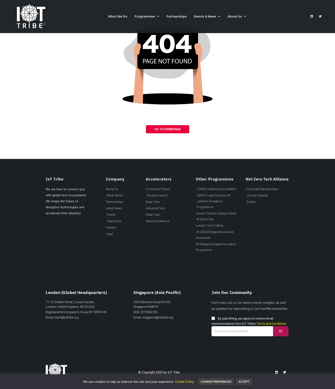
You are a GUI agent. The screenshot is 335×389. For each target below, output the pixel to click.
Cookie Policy (184, 382)
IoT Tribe (174, 372)
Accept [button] (244, 381)
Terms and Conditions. (272, 323)
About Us (237, 16)
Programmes (147, 16)
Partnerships (176, 16)
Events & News (207, 16)
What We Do (117, 16)
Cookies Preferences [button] (216, 381)
